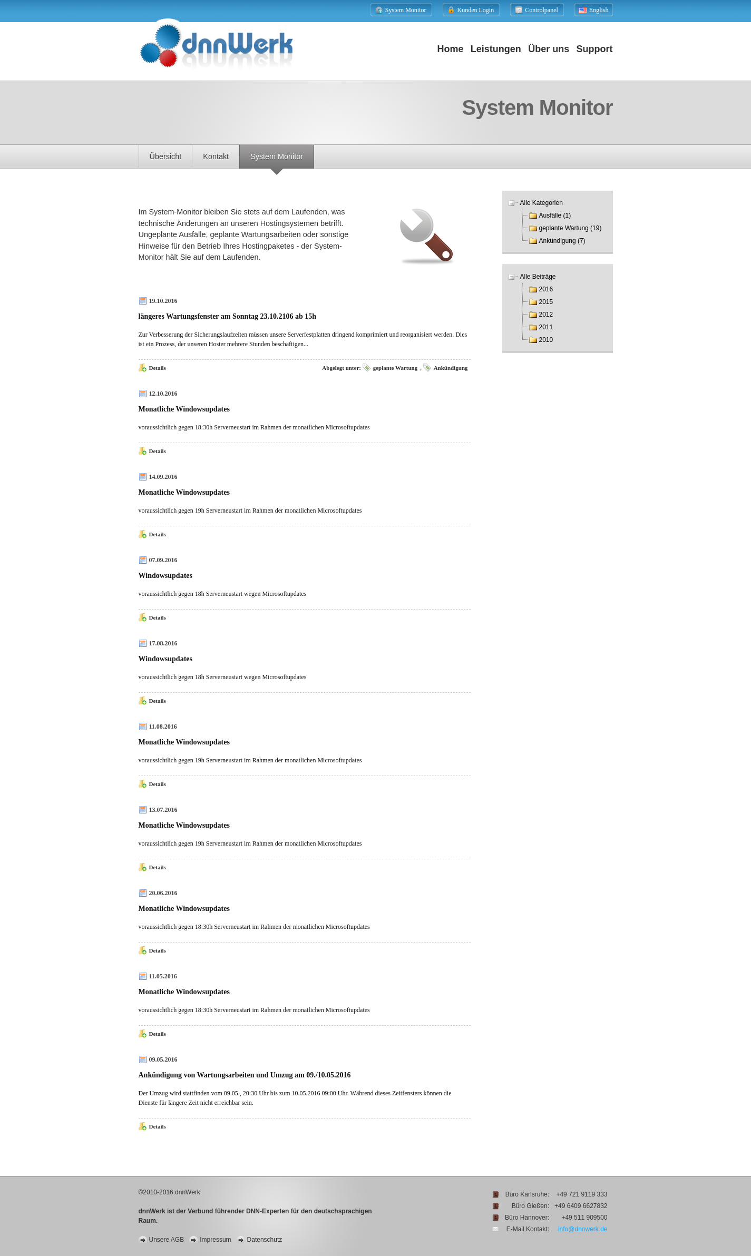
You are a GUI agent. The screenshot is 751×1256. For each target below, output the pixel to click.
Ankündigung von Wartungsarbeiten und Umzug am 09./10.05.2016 (245, 1075)
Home (450, 49)
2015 (546, 302)
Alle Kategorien (541, 203)
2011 (546, 327)
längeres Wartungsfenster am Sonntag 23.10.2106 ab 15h (228, 316)
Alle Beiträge (538, 276)
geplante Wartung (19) (570, 228)
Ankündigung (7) (562, 240)
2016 (546, 289)
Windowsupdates (165, 576)
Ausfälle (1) (555, 215)
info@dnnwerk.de (583, 1229)
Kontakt (216, 156)
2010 (546, 340)
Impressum (215, 1239)
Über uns (548, 49)
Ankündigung (451, 368)
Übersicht (166, 156)
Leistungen (496, 49)
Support (595, 49)
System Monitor (276, 156)
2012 (546, 314)
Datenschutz (264, 1239)
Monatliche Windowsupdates (184, 409)
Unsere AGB (166, 1239)
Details (157, 368)
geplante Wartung (395, 368)
